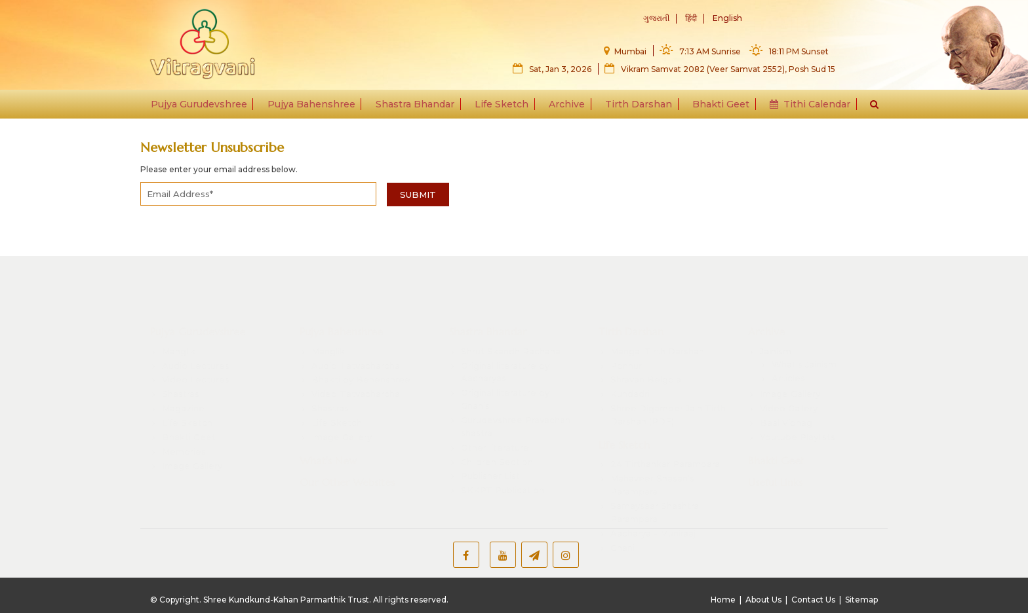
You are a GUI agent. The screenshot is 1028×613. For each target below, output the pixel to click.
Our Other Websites (347, 444)
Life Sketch (503, 106)
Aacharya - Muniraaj (653, 494)
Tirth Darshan (636, 106)
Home (723, 599)
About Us (763, 599)
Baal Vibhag (786, 384)
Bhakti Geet (716, 106)
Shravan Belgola (645, 341)
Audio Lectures (195, 327)
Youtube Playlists (797, 398)
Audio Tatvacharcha (355, 327)
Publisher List (490, 437)
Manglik (178, 312)
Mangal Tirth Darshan (657, 312)
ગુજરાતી (656, 19)
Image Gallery (192, 427)
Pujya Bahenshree (317, 106)
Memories (184, 412)
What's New (328, 421)
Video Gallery (789, 370)
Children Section (497, 423)
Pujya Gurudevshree (206, 106)
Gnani (622, 509)
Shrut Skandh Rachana (511, 312)
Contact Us (813, 599)
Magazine (183, 370)
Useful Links (775, 444)
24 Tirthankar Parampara (665, 425)
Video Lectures (195, 341)
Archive (566, 106)
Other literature (495, 408)
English (727, 19)
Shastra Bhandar (418, 106)
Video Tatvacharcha (355, 355)
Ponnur (626, 327)
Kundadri (630, 355)
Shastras (180, 355)
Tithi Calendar (803, 106)
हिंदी (691, 19)
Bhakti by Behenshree (360, 341)
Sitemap (861, 599)
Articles (788, 340)
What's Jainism (804, 325)
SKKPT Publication (502, 452)
